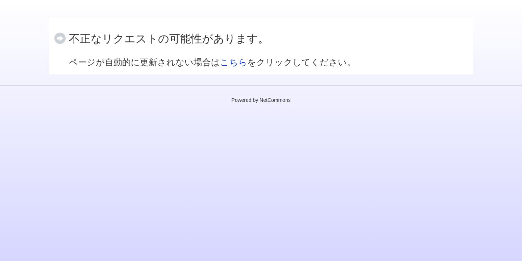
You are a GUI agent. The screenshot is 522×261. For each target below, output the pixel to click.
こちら (233, 62)
